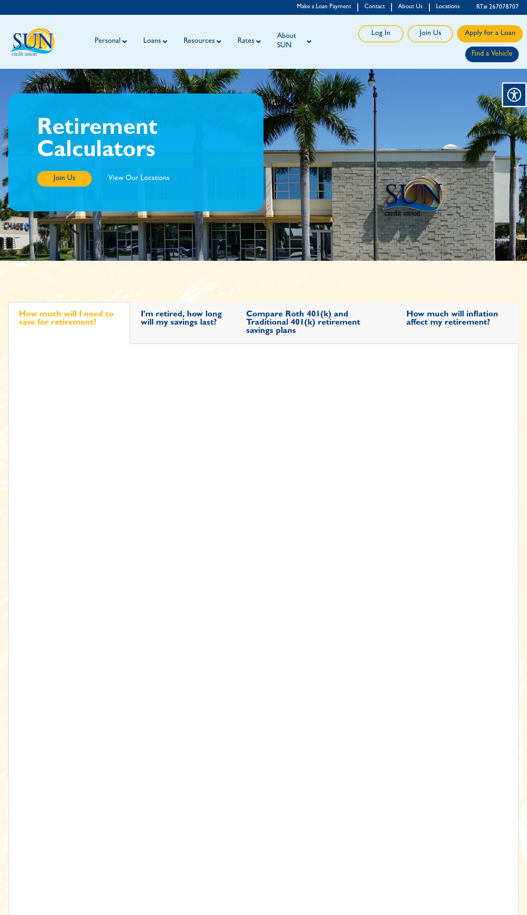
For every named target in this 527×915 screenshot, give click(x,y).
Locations (448, 7)
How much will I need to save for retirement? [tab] (66, 319)
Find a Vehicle (492, 54)
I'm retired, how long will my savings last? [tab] (181, 319)
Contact (374, 7)
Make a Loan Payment (324, 7)
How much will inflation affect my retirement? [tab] (452, 319)
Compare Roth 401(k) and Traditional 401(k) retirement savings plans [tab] (303, 323)
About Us (410, 7)
